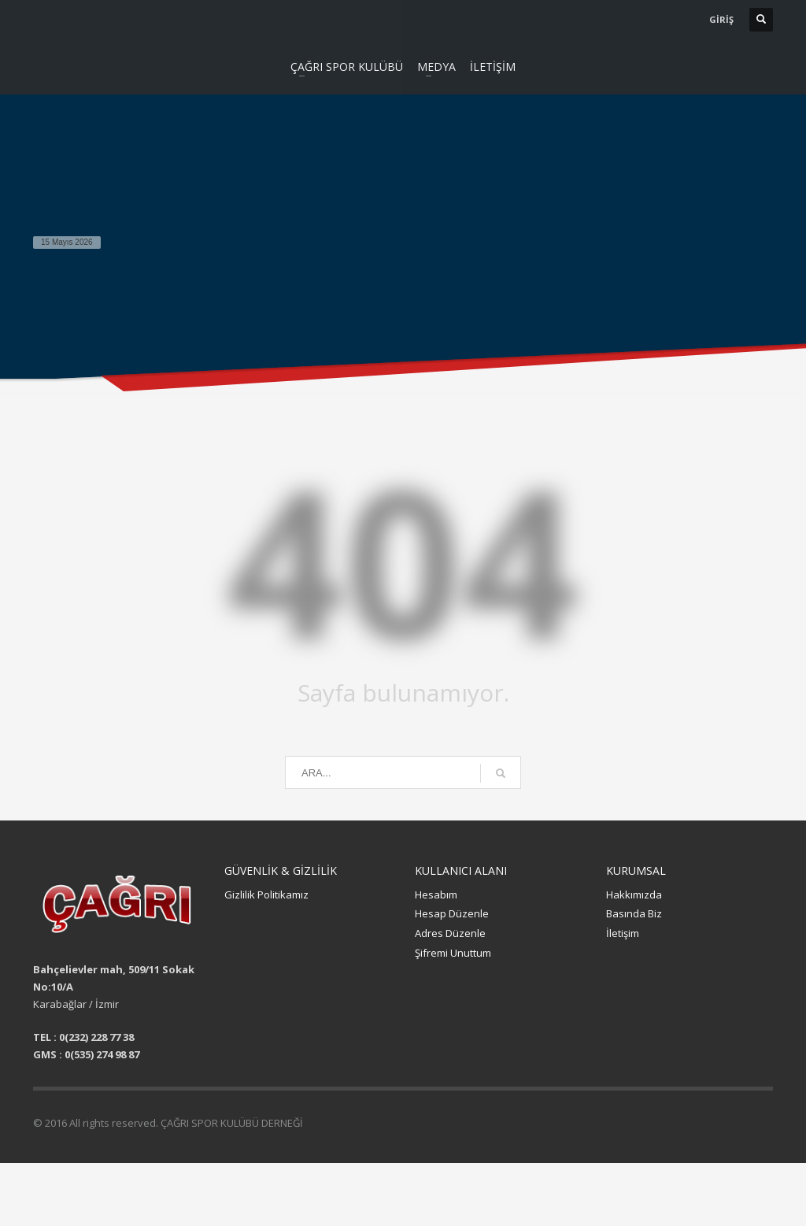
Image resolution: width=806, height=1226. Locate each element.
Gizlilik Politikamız (266, 894)
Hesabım (436, 894)
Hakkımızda (634, 894)
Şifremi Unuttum (453, 953)
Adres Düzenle (450, 933)
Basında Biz (634, 913)
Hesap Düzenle (452, 913)
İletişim (622, 933)
